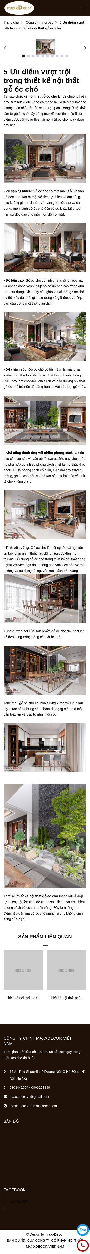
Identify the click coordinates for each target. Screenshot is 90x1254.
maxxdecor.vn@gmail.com (29, 1097)
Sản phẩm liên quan (45, 936)
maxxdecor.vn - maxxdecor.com (33, 1106)
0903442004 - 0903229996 (30, 1087)
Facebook (19, 1201)
